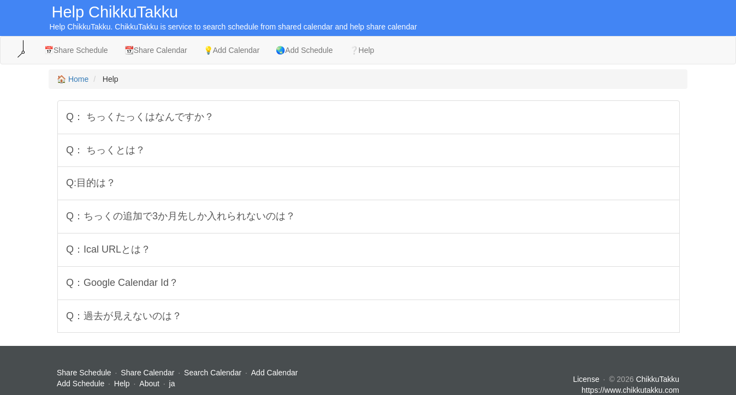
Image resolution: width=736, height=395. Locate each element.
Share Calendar (147, 372)
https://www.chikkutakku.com (630, 390)
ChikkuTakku (657, 379)
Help (122, 383)
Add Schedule (80, 383)
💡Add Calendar (232, 50)
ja (172, 383)
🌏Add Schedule (304, 50)
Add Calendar (274, 372)
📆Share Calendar (155, 50)
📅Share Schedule (76, 50)
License (586, 379)
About (149, 383)
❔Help (362, 50)
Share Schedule (84, 372)
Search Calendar (214, 372)
